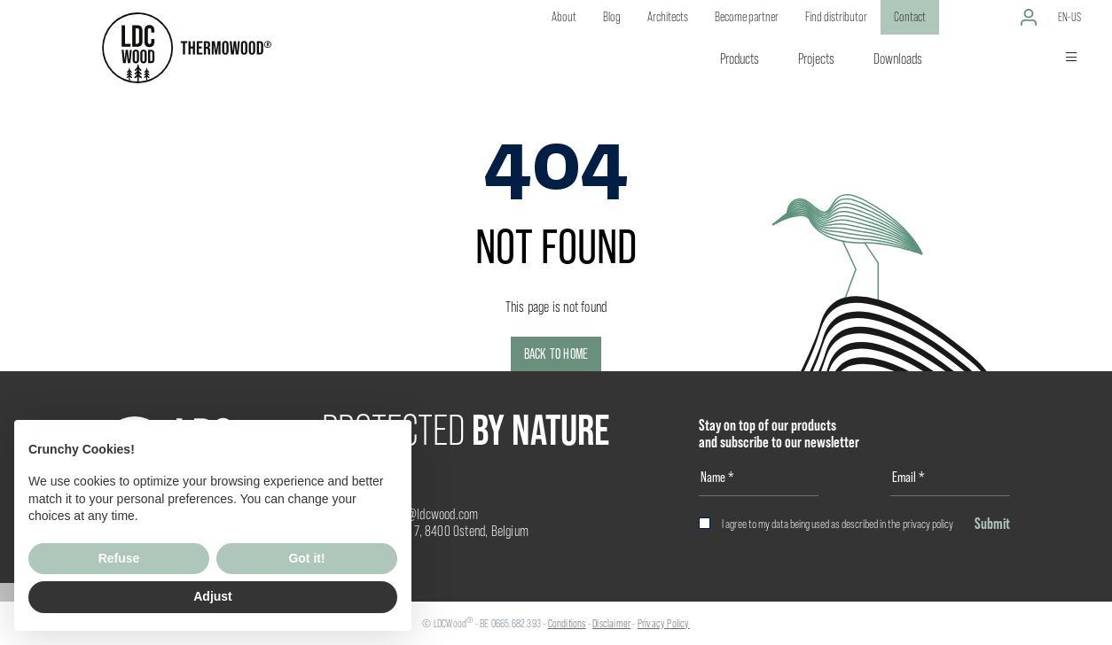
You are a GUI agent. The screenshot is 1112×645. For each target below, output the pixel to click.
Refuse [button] (119, 558)
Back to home (556, 354)
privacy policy (928, 524)
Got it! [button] (306, 558)
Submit (992, 523)
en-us (1069, 17)
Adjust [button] (212, 596)
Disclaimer (611, 623)
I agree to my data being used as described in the (837, 523)
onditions (569, 623)
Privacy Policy (664, 623)
